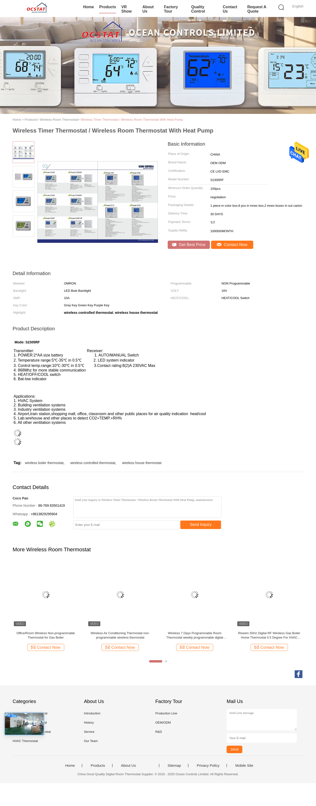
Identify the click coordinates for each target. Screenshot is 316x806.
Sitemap (174, 765)
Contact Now (232, 244)
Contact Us (230, 9)
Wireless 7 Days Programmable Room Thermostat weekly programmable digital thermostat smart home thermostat (194, 635)
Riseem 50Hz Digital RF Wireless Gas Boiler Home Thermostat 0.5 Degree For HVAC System (269, 635)
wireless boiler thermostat (44, 463)
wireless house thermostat (142, 463)
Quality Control (198, 9)
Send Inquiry (201, 524)
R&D (158, 732)
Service (89, 732)
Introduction (92, 713)
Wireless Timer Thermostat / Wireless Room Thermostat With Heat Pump (132, 119)
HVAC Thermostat (25, 741)
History (89, 722)
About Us (148, 9)
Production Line (166, 713)
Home (88, 7)
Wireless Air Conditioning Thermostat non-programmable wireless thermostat (120, 635)
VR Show (126, 9)
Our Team (91, 741)
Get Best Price (188, 244)
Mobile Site (244, 765)
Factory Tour (171, 9)
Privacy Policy (208, 765)
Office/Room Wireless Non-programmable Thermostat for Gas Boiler (45, 635)
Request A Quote (256, 9)
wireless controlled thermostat (92, 463)
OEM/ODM (163, 722)
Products (107, 7)
